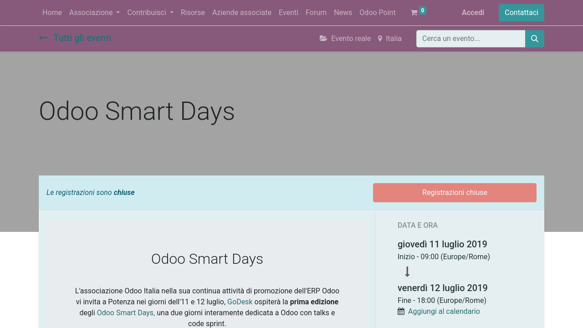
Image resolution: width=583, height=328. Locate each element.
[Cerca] (534, 38)
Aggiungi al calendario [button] (444, 311)
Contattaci (521, 12)
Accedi (473, 12)
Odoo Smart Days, (126, 312)
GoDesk (239, 301)
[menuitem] (52, 13)
